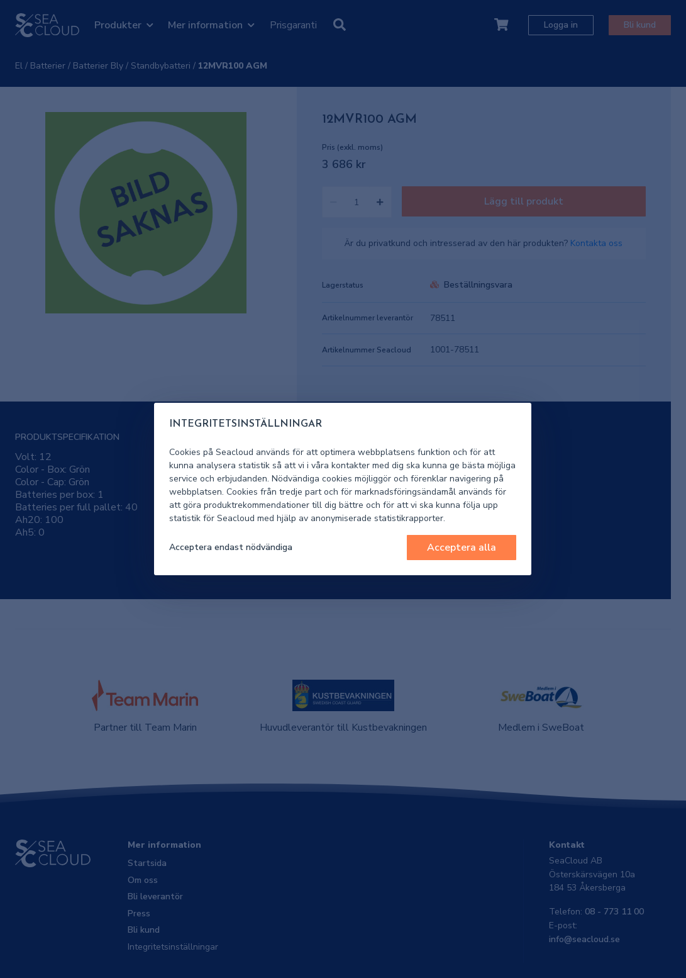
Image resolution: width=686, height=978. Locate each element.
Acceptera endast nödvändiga (230, 547)
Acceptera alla (461, 547)
